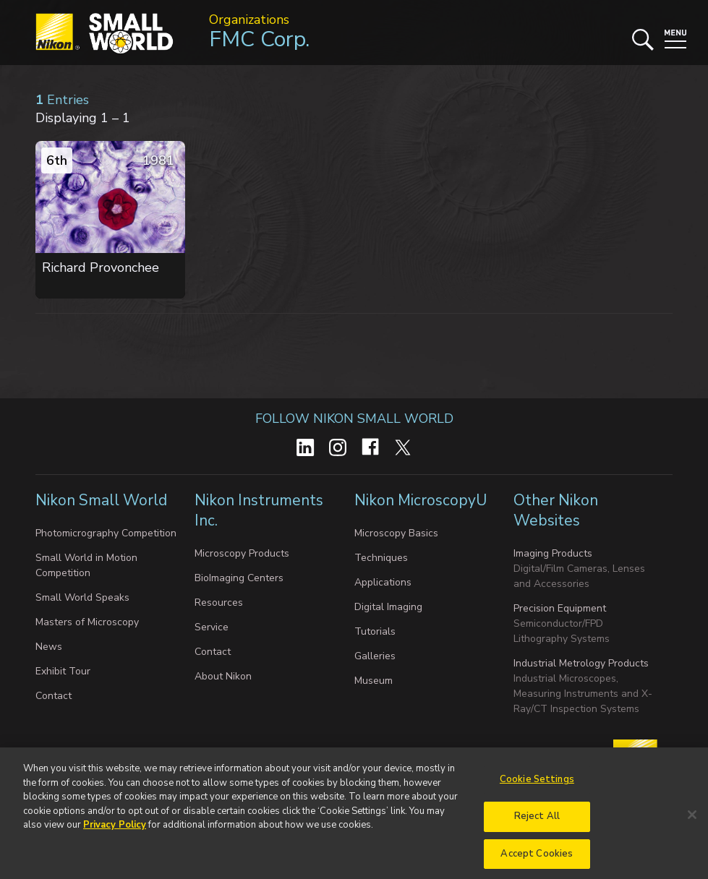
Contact (53, 696)
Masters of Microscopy (87, 622)
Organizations (249, 19)
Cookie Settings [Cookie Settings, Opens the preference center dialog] (537, 785)
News (48, 646)
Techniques (381, 558)
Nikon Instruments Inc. (259, 510)
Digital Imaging (388, 607)
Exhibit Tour (62, 671)
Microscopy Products (242, 553)
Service (212, 627)
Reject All (537, 821)
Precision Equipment (559, 608)
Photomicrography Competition (105, 533)
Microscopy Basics (396, 533)
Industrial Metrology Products (581, 663)
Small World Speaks (82, 597)
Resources (219, 602)
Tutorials (375, 631)
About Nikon (223, 676)
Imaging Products (552, 553)
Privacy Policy (114, 830)
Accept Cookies (536, 859)
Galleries (375, 656)
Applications (382, 582)
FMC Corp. (259, 39)
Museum (373, 680)
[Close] (692, 820)
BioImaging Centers (239, 578)
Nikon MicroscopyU (420, 500)
